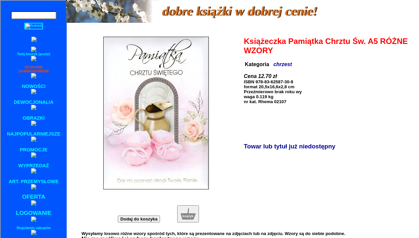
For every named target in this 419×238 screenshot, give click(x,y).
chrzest (283, 64)
